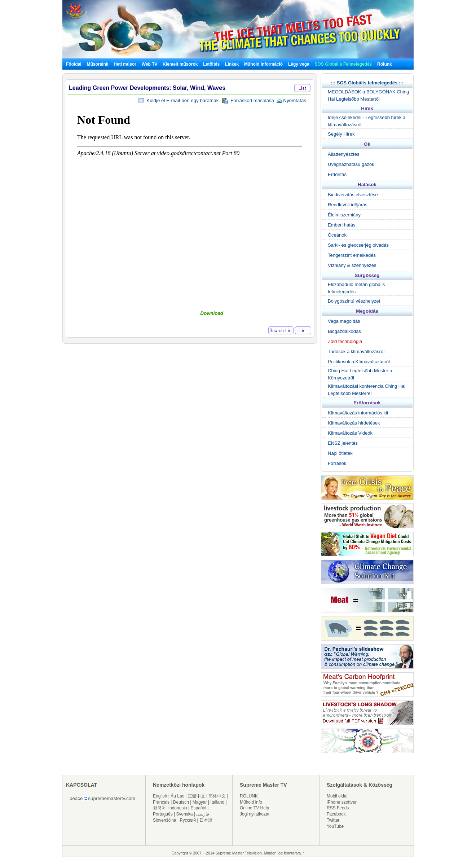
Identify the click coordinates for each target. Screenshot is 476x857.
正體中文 (196, 796)
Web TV (150, 64)
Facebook (336, 814)
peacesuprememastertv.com (102, 798)
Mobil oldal (337, 796)
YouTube (335, 826)
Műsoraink (97, 64)
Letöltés (211, 64)
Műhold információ (263, 64)
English (160, 796)
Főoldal (73, 64)
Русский (188, 820)
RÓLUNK (249, 796)
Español (198, 807)
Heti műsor (125, 64)
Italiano (217, 802)
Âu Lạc (177, 796)
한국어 (159, 807)
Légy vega (298, 64)
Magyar (200, 802)
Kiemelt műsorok (180, 64)
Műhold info (251, 802)
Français (161, 802)
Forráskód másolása (248, 101)
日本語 (205, 820)
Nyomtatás (291, 100)
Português (163, 814)
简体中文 (217, 796)
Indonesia (177, 807)
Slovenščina (164, 820)
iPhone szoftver (342, 802)
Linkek (232, 64)
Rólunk (384, 64)
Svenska (184, 814)
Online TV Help (254, 807)
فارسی (202, 814)
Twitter (333, 820)
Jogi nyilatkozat (254, 814)
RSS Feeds (338, 807)
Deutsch (181, 802)
